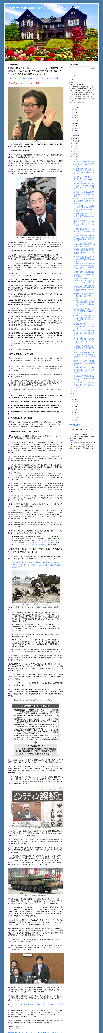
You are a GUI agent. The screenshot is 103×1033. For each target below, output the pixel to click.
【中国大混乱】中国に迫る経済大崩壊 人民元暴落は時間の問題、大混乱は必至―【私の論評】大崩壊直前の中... (83, 193)
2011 (73, 409)
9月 (74, 143)
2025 (73, 112)
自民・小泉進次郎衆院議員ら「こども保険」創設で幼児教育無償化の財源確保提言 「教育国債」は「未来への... (83, 164)
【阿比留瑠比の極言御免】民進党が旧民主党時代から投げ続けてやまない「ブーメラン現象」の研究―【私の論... (83, 377)
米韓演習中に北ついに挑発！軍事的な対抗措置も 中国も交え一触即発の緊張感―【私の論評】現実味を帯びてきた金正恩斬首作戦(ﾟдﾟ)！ (36, 564)
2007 (73, 420)
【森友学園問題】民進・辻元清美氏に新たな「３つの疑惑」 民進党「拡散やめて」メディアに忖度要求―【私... (83, 186)
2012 (73, 407)
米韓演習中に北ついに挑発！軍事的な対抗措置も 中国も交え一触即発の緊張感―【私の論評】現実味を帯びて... (83, 333)
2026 (73, 110)
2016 (73, 396)
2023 (73, 118)
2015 (73, 399)
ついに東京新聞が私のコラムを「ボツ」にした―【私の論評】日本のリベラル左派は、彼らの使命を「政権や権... (83, 318)
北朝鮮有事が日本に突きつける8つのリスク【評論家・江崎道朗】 (33, 78)
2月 (74, 390)
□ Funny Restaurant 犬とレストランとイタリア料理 (43, 7)
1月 (74, 393)
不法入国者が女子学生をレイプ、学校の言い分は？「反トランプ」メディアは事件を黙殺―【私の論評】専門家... (83, 179)
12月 (74, 136)
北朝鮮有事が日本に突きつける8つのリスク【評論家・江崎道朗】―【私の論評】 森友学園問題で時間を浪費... (84, 259)
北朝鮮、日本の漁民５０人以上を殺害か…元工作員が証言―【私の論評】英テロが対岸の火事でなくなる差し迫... (83, 223)
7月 (74, 149)
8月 (74, 146)
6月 (74, 151)
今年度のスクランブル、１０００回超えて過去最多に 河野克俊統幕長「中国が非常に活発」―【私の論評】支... (83, 370)
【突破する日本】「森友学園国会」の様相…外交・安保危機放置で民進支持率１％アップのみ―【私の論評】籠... (83, 273)
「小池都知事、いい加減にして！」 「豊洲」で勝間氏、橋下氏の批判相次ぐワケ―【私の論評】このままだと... (83, 230)
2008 (73, 417)
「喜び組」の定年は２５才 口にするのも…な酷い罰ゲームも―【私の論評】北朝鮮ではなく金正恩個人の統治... (83, 340)
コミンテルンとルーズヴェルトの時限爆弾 (31, 544)
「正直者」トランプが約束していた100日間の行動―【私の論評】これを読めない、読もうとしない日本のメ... (84, 281)
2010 (73, 412)
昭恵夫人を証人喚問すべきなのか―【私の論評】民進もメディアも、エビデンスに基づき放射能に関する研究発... (83, 216)
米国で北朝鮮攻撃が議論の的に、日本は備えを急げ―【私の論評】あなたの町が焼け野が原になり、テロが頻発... (83, 171)
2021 (73, 123)
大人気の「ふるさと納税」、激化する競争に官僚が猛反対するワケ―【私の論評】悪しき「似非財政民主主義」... (83, 303)
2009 (73, 415)
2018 (73, 131)
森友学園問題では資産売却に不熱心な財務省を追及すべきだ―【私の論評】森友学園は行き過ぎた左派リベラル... (83, 325)
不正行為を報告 (74, 425)
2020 (73, 125)
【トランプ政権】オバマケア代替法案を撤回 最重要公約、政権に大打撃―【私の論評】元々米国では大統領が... (83, 208)
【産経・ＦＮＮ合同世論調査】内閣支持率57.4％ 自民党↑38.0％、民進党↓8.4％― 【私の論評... (84, 244)
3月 (74, 159)
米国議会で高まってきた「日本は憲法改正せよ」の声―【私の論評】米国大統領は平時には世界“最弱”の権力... (84, 363)
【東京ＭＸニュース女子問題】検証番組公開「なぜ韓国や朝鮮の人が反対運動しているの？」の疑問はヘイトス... (83, 288)
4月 (74, 156)
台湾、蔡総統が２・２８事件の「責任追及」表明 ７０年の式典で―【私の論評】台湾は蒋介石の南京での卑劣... (83, 385)
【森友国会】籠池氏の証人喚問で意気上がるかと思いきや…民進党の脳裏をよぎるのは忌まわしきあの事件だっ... (83, 251)
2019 (73, 128)
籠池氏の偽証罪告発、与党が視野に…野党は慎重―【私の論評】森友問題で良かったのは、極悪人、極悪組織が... (83, 201)
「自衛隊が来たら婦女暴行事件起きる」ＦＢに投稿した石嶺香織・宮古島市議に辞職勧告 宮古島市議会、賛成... (83, 238)
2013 (73, 404)
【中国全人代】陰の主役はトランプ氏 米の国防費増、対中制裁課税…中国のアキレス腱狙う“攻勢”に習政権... (84, 355)
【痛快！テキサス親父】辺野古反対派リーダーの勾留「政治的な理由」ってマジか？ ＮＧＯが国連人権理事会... (83, 266)
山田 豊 (74, 82)
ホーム (73, 75)
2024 (73, 115)
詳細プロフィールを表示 (76, 102)
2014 (73, 402)
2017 (73, 133)
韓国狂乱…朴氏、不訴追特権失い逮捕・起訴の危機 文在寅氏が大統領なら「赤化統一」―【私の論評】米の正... (83, 311)
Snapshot (72, 440)
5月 (74, 154)
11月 (74, 138)
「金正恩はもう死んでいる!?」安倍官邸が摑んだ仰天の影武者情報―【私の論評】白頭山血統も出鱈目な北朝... (83, 348)
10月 (74, 141)
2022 (73, 120)
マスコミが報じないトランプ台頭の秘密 (40, 542)
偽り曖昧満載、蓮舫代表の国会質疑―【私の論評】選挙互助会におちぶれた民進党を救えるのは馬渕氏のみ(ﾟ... (83, 296)
